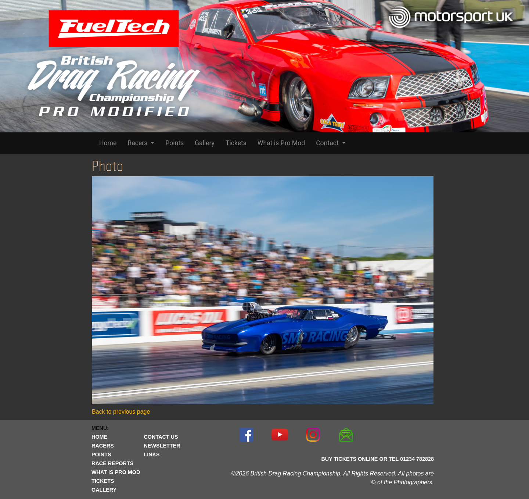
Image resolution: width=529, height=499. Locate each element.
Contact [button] (328, 143)
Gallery (205, 143)
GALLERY (103, 490)
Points (174, 143)
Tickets (236, 143)
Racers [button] (138, 143)
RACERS (102, 446)
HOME (99, 437)
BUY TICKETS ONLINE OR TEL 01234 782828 (377, 459)
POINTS (101, 454)
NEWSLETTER (162, 446)
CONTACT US (161, 437)
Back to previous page (121, 412)
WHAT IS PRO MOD (115, 472)
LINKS (151, 454)
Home (107, 143)
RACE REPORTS (112, 463)
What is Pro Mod (281, 143)
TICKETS (102, 481)
